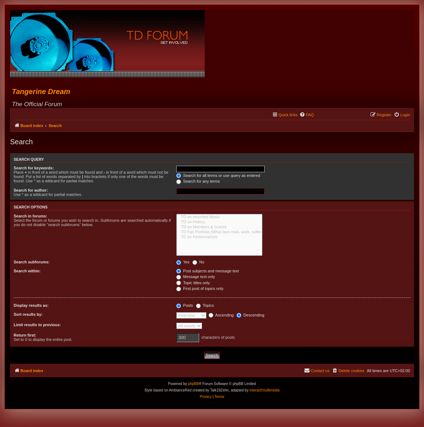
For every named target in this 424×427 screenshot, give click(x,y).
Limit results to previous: (37, 325)
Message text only (195, 276)
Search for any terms (198, 181)
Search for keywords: (34, 168)
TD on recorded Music (219, 217)
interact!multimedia (265, 390)
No (198, 262)
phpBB (193, 384)
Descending (250, 315)
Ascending (221, 315)
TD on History (219, 222)
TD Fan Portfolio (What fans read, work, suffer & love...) (219, 232)
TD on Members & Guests (219, 227)
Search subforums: (32, 262)
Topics (205, 305)
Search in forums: (30, 216)
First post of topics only (200, 288)
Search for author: (31, 190)
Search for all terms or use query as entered (218, 175)
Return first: (25, 335)
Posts (184, 305)
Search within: (27, 271)
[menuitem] (306, 115)
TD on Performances (219, 237)
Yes (183, 262)
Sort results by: (28, 314)
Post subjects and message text (207, 271)
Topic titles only (193, 283)
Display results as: (31, 305)
